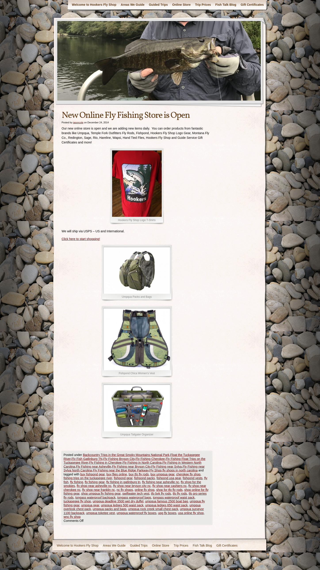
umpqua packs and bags (109, 509)
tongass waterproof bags (134, 497)
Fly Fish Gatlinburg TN (86, 459)
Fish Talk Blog (225, 4)
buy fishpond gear (92, 474)
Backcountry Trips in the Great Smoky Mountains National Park (126, 455)
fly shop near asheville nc (94, 486)
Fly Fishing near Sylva (166, 466)
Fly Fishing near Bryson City (131, 466)
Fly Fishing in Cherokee (105, 462)
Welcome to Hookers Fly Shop (94, 4)
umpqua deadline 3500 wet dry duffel (118, 501)
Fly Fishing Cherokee (150, 459)
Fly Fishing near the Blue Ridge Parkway (121, 470)
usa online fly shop (191, 513)
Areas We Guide (132, 4)
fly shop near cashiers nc (169, 486)
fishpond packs (144, 478)
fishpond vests (193, 478)
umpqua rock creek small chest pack (153, 509)
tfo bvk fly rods (161, 493)
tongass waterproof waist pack (173, 497)
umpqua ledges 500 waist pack (122, 505)
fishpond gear (123, 478)
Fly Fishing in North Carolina (142, 462)
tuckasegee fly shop (77, 501)
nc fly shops (125, 490)
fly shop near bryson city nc (132, 486)
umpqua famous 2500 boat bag (166, 501)
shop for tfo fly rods (169, 490)
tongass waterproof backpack (95, 497)
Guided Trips (158, 4)
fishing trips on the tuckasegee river (88, 478)
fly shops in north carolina (180, 470)
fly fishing (76, 482)
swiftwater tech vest (135, 493)
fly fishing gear (95, 482)
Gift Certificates (252, 4)
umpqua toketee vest (100, 513)
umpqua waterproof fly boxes (136, 513)
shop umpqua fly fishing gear (101, 493)
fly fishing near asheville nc (160, 482)
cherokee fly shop (188, 474)
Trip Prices (203, 4)
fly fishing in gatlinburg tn (123, 482)
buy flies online (116, 474)
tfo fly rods (180, 493)
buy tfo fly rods (139, 474)
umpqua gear (90, 505)
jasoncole (78, 122)
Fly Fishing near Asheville (93, 466)
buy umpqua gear (162, 474)
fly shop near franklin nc (98, 490)
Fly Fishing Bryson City (119, 459)
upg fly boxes (167, 513)
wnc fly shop (72, 517)
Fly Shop (155, 470)
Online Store (181, 4)
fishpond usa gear (169, 478)
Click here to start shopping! (81, 239)
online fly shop (145, 490)
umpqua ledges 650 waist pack (166, 505)
